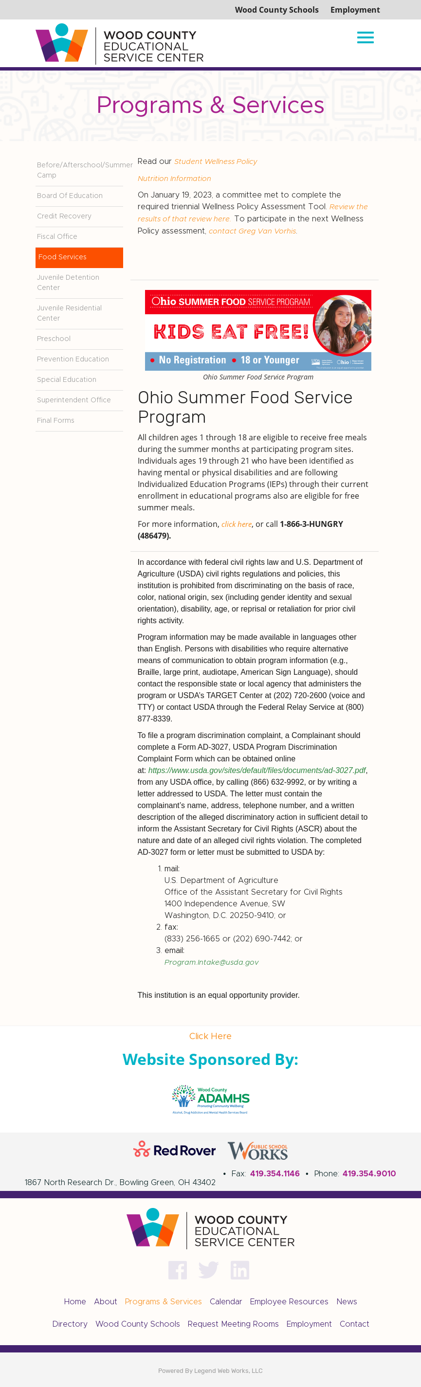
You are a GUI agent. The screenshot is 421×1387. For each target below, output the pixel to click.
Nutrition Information (176, 178)
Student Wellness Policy (217, 161)
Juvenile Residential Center (69, 313)
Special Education (66, 380)
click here (237, 522)
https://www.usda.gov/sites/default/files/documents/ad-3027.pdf (257, 768)
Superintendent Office (74, 400)
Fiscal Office (57, 237)
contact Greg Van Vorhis (255, 230)
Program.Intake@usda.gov (213, 960)
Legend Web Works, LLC (228, 1368)
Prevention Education (73, 359)
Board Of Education (70, 196)
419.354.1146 (275, 1172)
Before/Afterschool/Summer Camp (80, 170)
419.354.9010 (369, 1172)
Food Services (62, 257)
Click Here (210, 1034)
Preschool (54, 339)
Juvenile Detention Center (68, 282)
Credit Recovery (64, 216)
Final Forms (55, 420)
